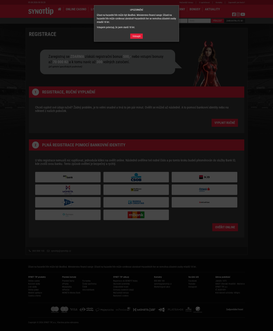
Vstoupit (136, 36)
